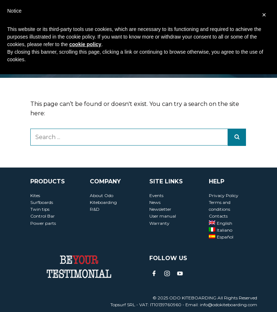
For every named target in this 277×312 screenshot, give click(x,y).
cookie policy (85, 44)
